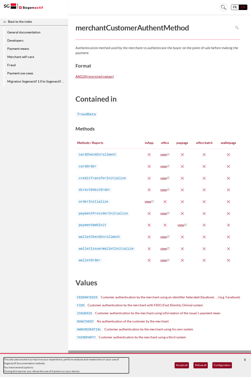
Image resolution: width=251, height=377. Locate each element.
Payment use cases (20, 73)
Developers (15, 40)
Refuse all (200, 365)
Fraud (11, 65)
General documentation (23, 32)
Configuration (222, 365)
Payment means (18, 48)
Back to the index (20, 21)
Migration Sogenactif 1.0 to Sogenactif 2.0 (36, 81)
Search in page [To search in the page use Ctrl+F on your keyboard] (237, 28)
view (163, 154)
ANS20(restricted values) (94, 77)
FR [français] (235, 7)
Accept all (182, 365)
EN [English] (243, 7)
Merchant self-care (20, 57)
